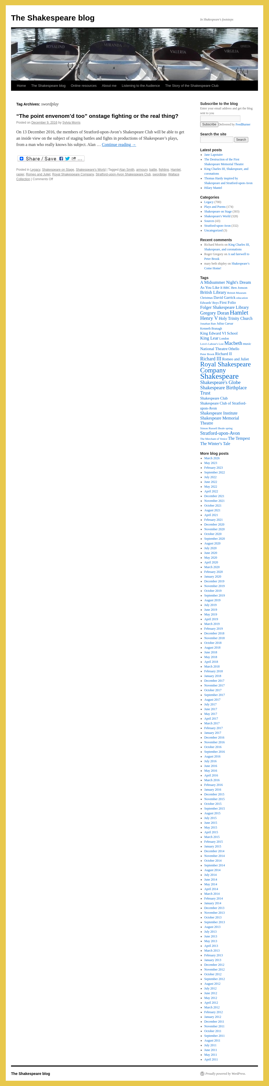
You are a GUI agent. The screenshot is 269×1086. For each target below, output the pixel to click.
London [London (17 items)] (224, 338)
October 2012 (213, 974)
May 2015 (210, 827)
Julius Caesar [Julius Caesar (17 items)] (225, 323)
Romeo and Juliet (38, 174)
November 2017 (214, 685)
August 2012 (212, 984)
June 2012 (210, 993)
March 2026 (212, 458)
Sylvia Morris (72, 122)
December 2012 (214, 965)
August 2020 (212, 543)
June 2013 (210, 936)
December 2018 (214, 633)
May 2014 (210, 884)
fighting (164, 169)
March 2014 (212, 894)
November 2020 (214, 529)
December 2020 (214, 524)
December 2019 (214, 581)
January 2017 (212, 733)
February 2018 (213, 671)
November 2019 (214, 586)
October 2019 (213, 591)
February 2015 (213, 841)
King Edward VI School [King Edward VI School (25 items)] (219, 333)
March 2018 (212, 666)
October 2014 (213, 860)
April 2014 (211, 889)
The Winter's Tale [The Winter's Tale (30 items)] (215, 443)
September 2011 (214, 1036)
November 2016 (214, 742)
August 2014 (212, 870)
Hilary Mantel (213, 188)
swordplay (160, 174)
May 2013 (210, 941)
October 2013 (213, 917)
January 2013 (212, 960)
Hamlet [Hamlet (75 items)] (239, 312)
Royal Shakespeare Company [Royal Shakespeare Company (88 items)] (225, 367)
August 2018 (212, 647)
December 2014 (214, 851)
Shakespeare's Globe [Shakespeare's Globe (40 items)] (220, 382)
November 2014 (214, 856)
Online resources (84, 86)
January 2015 (212, 846)
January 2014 (212, 903)
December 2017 (214, 681)
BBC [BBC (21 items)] (226, 288)
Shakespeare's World (91, 169)
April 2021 (211, 515)
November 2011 (214, 1026)
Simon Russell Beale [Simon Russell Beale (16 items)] (212, 428)
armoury (141, 169)
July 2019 (210, 605)
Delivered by (234, 124)
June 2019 (210, 610)
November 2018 (214, 638)
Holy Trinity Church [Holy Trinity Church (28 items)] (235, 318)
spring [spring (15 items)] (229, 428)
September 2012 (214, 979)
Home (21, 86)
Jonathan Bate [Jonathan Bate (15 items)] (208, 323)
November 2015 (214, 799)
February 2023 (213, 467)
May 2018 (210, 657)
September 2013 (214, 922)
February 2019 (213, 628)
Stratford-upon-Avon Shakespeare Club (123, 174)
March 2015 (212, 837)
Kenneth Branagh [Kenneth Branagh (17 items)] (211, 328)
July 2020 (210, 548)
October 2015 (213, 804)
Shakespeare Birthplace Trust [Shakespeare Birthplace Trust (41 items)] (223, 390)
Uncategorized (213, 230)
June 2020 (210, 553)
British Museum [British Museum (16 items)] (236, 292)
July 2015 (210, 818)
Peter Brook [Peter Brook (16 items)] (207, 354)
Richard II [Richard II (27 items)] (223, 353)
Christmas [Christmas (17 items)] (206, 298)
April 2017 (211, 718)
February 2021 (213, 520)
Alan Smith (126, 169)
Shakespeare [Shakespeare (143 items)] (219, 376)
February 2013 (213, 955)
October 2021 (213, 505)
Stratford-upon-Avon (217, 226)
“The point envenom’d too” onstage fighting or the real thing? (97, 116)
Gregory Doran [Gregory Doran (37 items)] (214, 313)
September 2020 (214, 539)
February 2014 (213, 898)
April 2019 (211, 619)
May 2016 (210, 770)
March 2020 (212, 567)
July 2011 (210, 1045)
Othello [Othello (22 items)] (233, 349)
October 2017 (213, 690)
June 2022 (210, 482)
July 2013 (210, 931)
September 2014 (214, 865)
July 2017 (210, 704)
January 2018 (212, 676)
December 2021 (214, 496)
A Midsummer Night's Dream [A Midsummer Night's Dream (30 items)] (225, 282)
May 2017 (210, 714)
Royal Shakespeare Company (73, 174)
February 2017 (213, 728)
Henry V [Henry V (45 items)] (209, 318)
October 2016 (213, 747)
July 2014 (210, 875)
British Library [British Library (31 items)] (213, 292)
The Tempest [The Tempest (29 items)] (239, 438)
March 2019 (212, 624)
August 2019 (212, 600)
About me (109, 86)
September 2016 (214, 752)
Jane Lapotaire (213, 154)
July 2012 (210, 988)
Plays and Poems (215, 207)
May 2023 (210, 463)
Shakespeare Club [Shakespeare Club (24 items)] (214, 398)
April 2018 (211, 662)
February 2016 (213, 785)
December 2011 (214, 1021)
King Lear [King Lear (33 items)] (209, 338)
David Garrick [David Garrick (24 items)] (225, 297)
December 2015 (214, 794)
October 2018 (213, 643)
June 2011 (210, 1050)
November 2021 (214, 501)
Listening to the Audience (141, 86)
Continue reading (119, 144)
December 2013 (214, 908)
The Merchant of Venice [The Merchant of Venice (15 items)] (213, 438)
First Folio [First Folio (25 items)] (228, 302)
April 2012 (211, 1002)
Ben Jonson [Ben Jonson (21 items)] (239, 288)
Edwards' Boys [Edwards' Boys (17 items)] (209, 303)
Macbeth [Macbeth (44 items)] (233, 343)
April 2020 (211, 562)
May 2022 (210, 486)
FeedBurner (243, 124)
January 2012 (212, 1017)
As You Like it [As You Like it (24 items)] (211, 287)
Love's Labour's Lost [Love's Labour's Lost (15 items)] (212, 343)
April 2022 (211, 491)
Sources (209, 221)
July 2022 (210, 477)
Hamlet (176, 169)
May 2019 (210, 614)
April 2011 (211, 1059)
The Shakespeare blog (53, 17)
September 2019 (214, 595)
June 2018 (210, 652)
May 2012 (210, 998)
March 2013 (212, 950)
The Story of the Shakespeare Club (192, 86)
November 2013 (214, 913)
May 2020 (210, 557)
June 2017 (210, 709)
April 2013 (211, 946)
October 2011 (212, 1031)
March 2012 (212, 1007)
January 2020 (212, 576)
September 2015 (214, 808)
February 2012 (213, 1012)
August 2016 (212, 756)
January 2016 (212, 789)
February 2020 (213, 572)
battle (153, 169)
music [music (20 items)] (247, 344)
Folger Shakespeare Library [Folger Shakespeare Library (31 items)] (224, 307)
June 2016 (210, 766)
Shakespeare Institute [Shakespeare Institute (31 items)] (218, 413)
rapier (20, 174)
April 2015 (211, 832)
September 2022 (214, 472)
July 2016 (210, 761)
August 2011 (212, 1040)
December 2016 (214, 737)
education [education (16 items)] (242, 297)
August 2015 (212, 813)
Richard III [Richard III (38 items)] (210, 358)
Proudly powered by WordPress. (225, 1073)
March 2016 (212, 780)
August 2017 (212, 699)
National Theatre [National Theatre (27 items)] (213, 348)
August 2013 (212, 927)
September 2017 (214, 695)
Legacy (35, 169)
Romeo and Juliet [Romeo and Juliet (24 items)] (235, 359)
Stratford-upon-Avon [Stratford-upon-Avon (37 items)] (220, 433)
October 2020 (213, 534)
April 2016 (211, 775)
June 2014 (210, 879)
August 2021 (212, 510)
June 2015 (210, 823)
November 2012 (214, 969)
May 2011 (210, 1055)
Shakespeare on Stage (58, 169)
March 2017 (212, 723)
